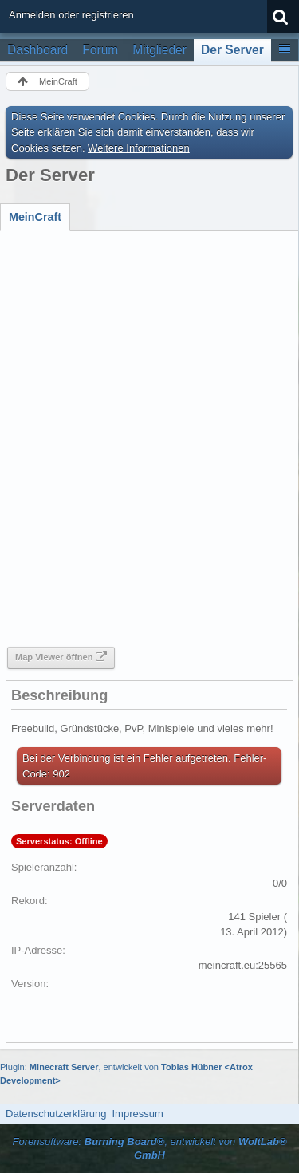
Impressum (137, 1114)
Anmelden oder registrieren (71, 15)
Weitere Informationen (139, 148)
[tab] (35, 216)
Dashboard (37, 50)
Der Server (232, 50)
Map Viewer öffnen (53, 657)
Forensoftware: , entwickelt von (149, 1148)
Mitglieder (159, 50)
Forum (100, 50)
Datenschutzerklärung (56, 1114)
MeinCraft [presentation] (35, 217)
